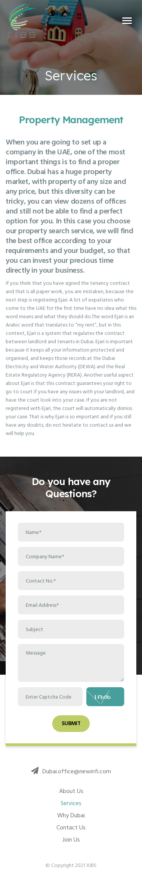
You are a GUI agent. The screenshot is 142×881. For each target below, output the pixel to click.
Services (71, 803)
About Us (71, 791)
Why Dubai (71, 815)
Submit (71, 723)
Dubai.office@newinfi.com (71, 771)
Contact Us (71, 827)
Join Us (71, 839)
